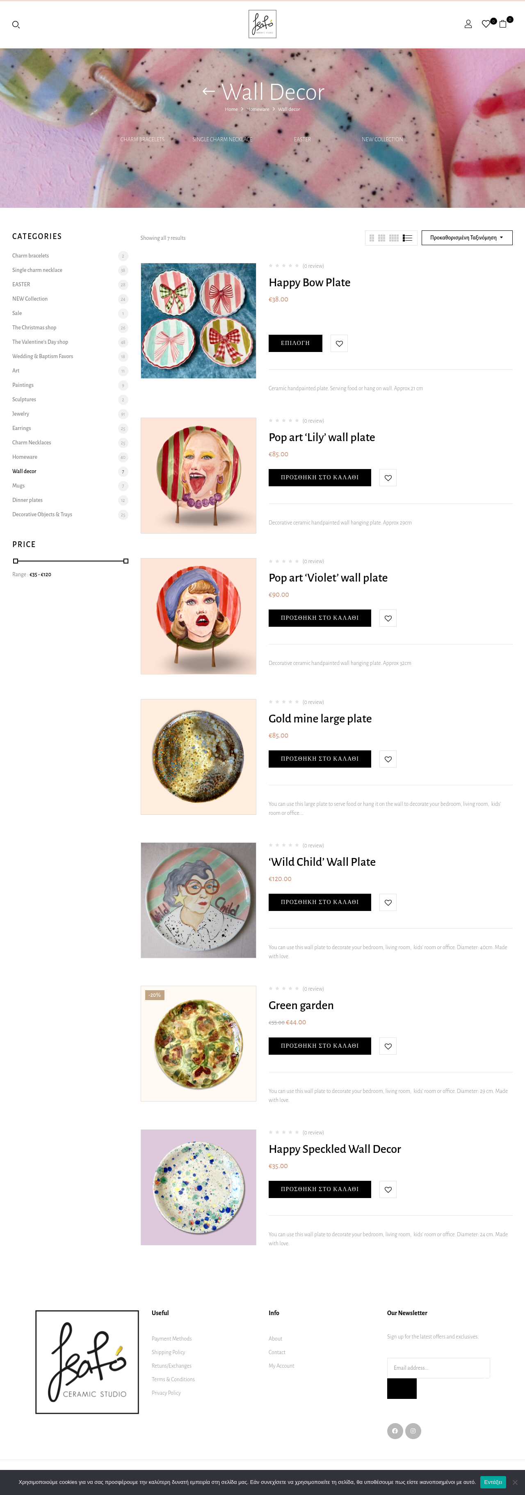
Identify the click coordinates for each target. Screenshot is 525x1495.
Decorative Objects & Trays (42, 515)
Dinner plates (27, 500)
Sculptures (24, 399)
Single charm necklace (223, 140)
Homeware (258, 109)
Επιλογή (295, 343)
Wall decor (24, 471)
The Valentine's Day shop (40, 342)
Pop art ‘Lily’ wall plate (322, 437)
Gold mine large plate (320, 719)
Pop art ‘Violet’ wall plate (328, 578)
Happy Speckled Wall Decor (335, 1149)
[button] (506, 24)
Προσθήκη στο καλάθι (320, 477)
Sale (17, 313)
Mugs (18, 486)
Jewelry (20, 414)
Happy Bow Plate (310, 282)
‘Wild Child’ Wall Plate (322, 862)
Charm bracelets (142, 140)
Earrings (21, 428)
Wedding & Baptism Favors (42, 356)
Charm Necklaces (31, 443)
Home (231, 109)
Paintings (23, 385)
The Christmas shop (34, 328)
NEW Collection (382, 140)
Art (15, 371)
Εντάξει (493, 1482)
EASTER (302, 140)
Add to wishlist (339, 343)
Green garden (301, 1005)
